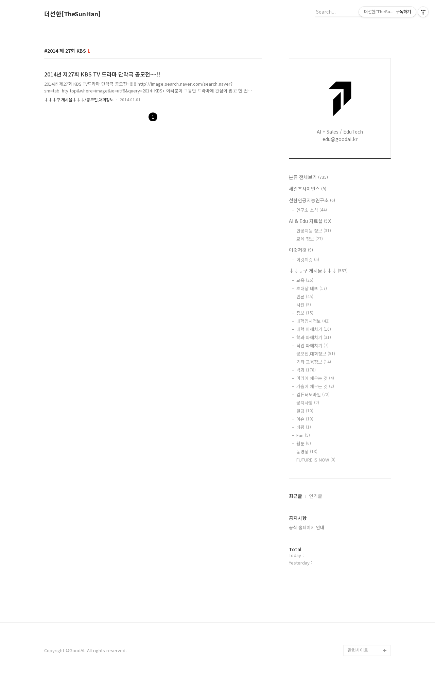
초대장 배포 (311, 288)
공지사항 (307, 402)
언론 (304, 296)
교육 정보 (309, 239)
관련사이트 (358, 650)
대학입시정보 (313, 321)
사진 (303, 304)
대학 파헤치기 (313, 329)
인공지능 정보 (313, 230)
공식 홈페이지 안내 (306, 527)
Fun (303, 435)
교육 (304, 280)
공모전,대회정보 (315, 353)
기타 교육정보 (313, 362)
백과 (306, 370)
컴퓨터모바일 (313, 394)
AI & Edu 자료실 (310, 221)
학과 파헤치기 (313, 337)
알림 (304, 410)
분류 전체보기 (308, 177)
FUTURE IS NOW (315, 459)
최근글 (295, 495)
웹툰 (303, 443)
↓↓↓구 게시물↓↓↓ (318, 270)
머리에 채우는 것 (315, 378)
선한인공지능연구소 (312, 200)
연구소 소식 (311, 210)
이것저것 (301, 249)
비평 (303, 427)
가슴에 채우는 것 (315, 386)
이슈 (304, 419)
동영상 (306, 451)
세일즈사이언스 (307, 188)
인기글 (315, 495)
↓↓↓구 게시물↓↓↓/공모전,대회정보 (79, 99)
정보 (304, 313)
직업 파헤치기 (312, 345)
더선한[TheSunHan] (72, 14)
